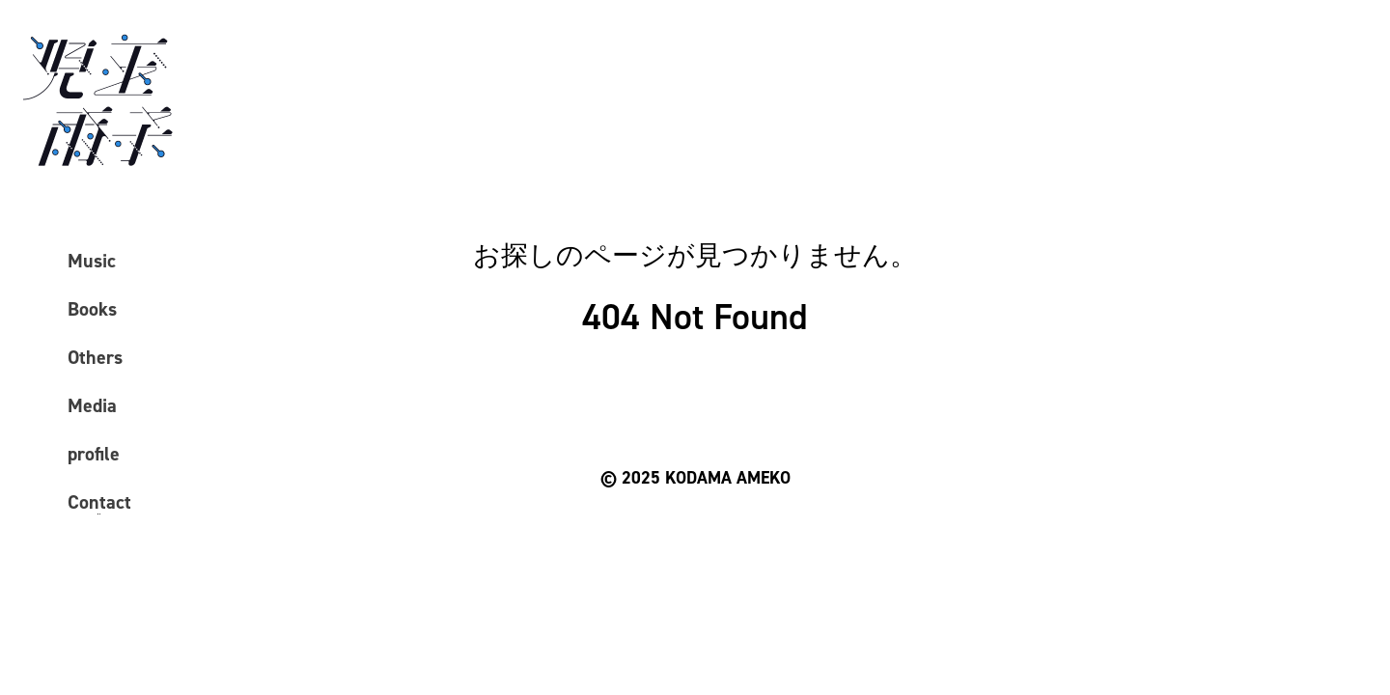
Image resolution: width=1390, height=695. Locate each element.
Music (92, 260)
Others (95, 357)
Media (92, 405)
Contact (99, 501)
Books (92, 308)
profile (94, 453)
